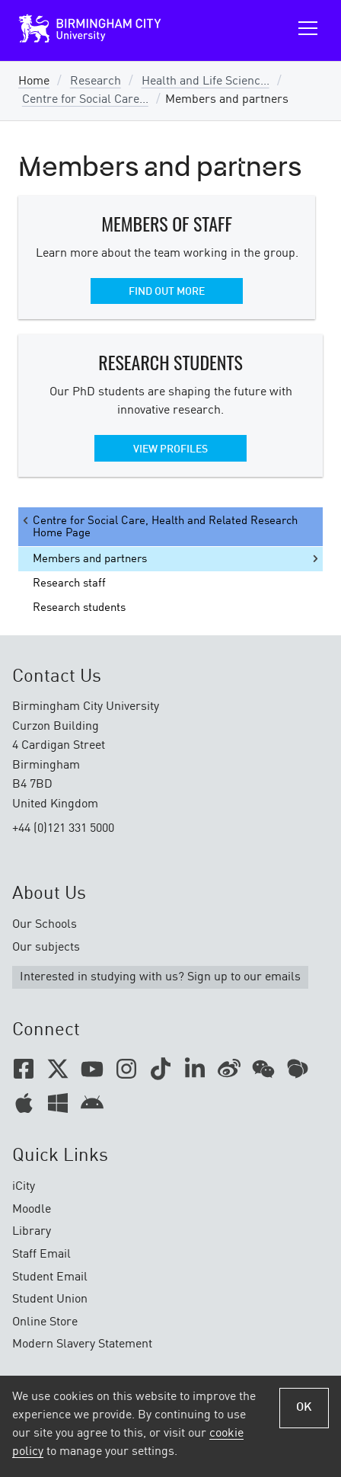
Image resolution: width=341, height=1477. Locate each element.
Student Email (50, 1277)
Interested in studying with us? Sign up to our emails (160, 977)
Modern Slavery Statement (82, 1344)
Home (33, 81)
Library (31, 1232)
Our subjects (46, 948)
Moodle (31, 1210)
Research (95, 81)
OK (304, 1408)
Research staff (69, 583)
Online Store (45, 1322)
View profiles (170, 449)
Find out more (167, 291)
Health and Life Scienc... (205, 81)
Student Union (50, 1299)
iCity (23, 1187)
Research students (79, 608)
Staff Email (41, 1254)
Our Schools (44, 925)
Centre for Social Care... (85, 100)
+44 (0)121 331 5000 (63, 829)
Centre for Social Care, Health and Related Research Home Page (159, 526)
